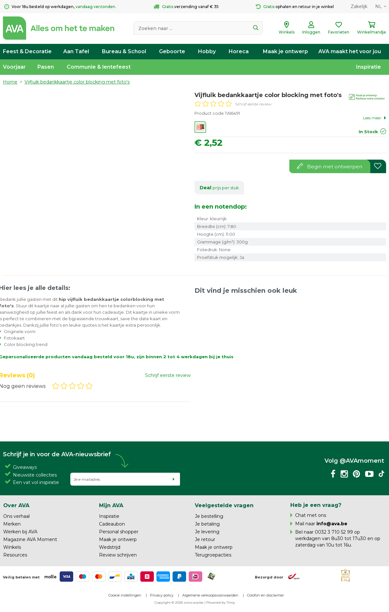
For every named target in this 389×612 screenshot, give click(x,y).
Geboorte (172, 51)
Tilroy (230, 602)
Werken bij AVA (20, 532)
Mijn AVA (111, 505)
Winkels (12, 547)
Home (10, 82)
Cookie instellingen (124, 595)
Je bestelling (209, 516)
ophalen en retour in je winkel (295, 7)
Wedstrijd (109, 547)
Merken (12, 524)
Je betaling (207, 524)
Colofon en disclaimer (265, 595)
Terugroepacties (213, 555)
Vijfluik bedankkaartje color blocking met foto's (77, 82)
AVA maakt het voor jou (349, 51)
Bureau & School (124, 51)
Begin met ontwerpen (329, 166)
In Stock (368, 131)
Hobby (207, 51)
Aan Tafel (76, 51)
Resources (15, 555)
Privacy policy (162, 595)
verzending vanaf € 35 (186, 7)
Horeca (239, 51)
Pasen (45, 67)
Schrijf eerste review (253, 104)
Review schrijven (118, 555)
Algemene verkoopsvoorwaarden (210, 595)
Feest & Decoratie (27, 51)
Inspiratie (368, 67)
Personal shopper (118, 532)
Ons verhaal (16, 516)
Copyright (163, 602)
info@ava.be (331, 524)
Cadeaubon (112, 524)
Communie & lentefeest (99, 67)
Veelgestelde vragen (224, 505)
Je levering (207, 532)
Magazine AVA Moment (30, 539)
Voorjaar (14, 67)
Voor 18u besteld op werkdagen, (60, 7)
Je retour (205, 539)
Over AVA (16, 505)
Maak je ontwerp (285, 51)
